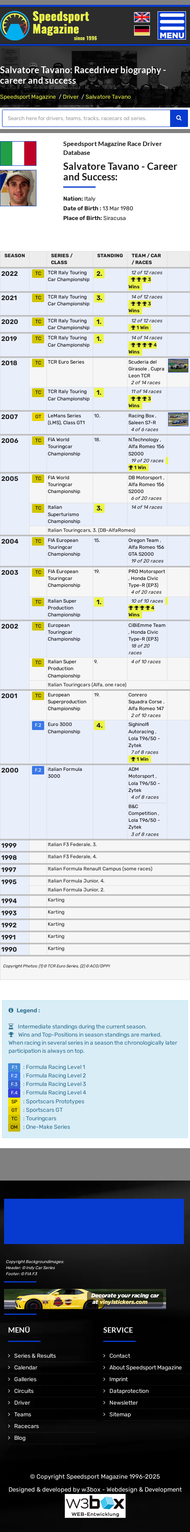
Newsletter (123, 1402)
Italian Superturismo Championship (64, 514)
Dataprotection (129, 1391)
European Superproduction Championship (67, 701)
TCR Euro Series (66, 362)
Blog (20, 1438)
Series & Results (35, 1355)
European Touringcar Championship (64, 632)
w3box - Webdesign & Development (131, 1489)
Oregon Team (144, 540)
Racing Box (141, 416)
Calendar (25, 1367)
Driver (71, 96)
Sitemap (120, 1414)
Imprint (118, 1379)
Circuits (24, 1391)
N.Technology (144, 439)
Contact (119, 1355)
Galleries (25, 1379)
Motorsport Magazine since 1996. (50, 1226)
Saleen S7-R (142, 422)
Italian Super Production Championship (64, 608)
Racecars (26, 1426)
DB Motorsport (145, 477)
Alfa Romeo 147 (146, 708)
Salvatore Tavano (108, 96)
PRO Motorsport (146, 571)
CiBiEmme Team (147, 625)
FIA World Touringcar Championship (64, 446)
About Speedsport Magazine (145, 1367)
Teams (22, 1414)
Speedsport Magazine (28, 96)
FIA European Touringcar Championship (64, 547)
